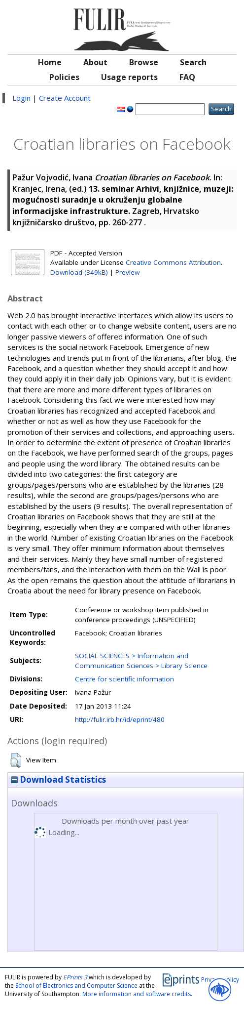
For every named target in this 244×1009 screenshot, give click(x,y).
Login (21, 98)
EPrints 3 (75, 977)
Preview (127, 272)
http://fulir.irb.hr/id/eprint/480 (120, 719)
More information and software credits (136, 994)
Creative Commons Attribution (173, 262)
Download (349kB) (79, 272)
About (95, 62)
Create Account (65, 98)
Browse (143, 62)
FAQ (187, 77)
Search (193, 62)
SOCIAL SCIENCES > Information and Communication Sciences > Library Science (141, 660)
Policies (64, 77)
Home (50, 62)
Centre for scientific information (124, 678)
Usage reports (129, 77)
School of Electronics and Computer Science (76, 985)
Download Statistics (58, 779)
